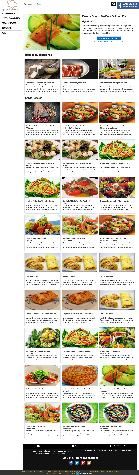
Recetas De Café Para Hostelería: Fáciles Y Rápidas (40, 127)
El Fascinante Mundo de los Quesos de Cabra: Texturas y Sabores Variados (40, 84)
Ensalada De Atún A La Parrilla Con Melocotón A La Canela (75, 127)
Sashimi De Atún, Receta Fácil (36, 389)
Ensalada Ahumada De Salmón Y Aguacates (37, 240)
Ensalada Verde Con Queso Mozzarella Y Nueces (40, 164)
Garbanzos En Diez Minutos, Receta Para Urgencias (78, 390)
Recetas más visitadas (41, 451)
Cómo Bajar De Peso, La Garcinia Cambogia (38, 352)
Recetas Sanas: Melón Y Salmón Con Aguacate (113, 390)
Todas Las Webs (9, 23)
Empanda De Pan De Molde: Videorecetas (41, 314)
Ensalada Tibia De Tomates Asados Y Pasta (76, 202)
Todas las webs (58, 454)
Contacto (6, 28)
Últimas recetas (42, 454)
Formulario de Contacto (122, 450)
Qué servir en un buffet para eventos (113, 83)
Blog (4, 33)
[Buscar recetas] (67, 4)
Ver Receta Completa (109, 38)
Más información (83, 473)
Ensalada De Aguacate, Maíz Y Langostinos (74, 240)
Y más (90, 473)
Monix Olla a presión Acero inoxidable (108, 41)
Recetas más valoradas (63, 451)
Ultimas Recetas (9, 13)
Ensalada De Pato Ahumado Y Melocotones (111, 352)
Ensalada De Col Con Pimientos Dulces (114, 163)
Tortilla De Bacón (32, 276)
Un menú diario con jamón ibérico (75, 83)
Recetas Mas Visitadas (11, 18)
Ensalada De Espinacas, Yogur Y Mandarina (74, 427)
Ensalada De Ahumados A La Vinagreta (114, 201)
